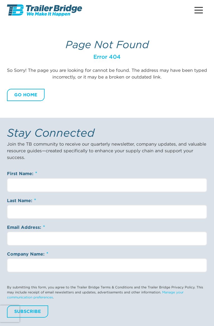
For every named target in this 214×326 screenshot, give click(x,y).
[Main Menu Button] (198, 10)
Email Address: (25, 227)
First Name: (21, 173)
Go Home (25, 94)
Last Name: (20, 200)
